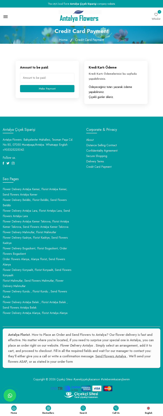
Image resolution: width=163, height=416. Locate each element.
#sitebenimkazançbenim (115, 379)
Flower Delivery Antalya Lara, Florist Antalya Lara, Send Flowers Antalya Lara (36, 213)
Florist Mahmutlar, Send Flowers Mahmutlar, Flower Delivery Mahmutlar (33, 283)
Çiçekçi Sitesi (64, 379)
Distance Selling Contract (101, 145)
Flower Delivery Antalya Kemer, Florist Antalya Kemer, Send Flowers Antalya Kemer (35, 192)
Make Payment (47, 89)
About (90, 140)
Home (63, 40)
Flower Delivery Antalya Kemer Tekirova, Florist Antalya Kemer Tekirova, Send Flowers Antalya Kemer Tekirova (36, 224)
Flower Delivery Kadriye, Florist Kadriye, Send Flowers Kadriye (35, 240)
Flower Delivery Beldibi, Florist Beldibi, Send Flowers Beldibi (35, 202)
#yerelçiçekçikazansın (86, 379)
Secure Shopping (96, 156)
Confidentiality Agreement (101, 151)
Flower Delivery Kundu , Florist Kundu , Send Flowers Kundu (35, 294)
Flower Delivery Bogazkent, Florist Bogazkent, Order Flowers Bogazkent (35, 251)
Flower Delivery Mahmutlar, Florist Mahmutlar (29, 232)
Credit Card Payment (98, 167)
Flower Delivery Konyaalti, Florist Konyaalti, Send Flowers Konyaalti (37, 272)
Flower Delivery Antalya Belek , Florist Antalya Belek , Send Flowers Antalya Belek (35, 305)
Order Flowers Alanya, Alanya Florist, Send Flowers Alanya (34, 262)
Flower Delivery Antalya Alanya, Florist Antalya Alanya (35, 313)
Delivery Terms (95, 161)
